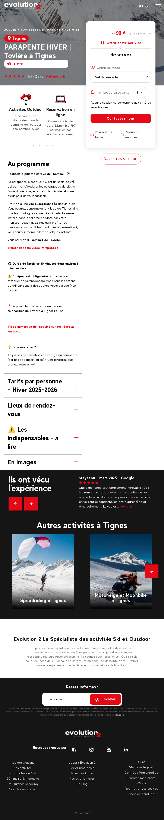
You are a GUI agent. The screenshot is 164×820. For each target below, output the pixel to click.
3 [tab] (46, 146)
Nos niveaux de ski (22, 789)
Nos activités (22, 768)
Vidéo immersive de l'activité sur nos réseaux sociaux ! (41, 329)
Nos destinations (23, 762)
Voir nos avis (56, 76)
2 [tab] (40, 146)
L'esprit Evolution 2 (82, 762)
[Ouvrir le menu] (158, 6)
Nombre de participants (110, 91)
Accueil (10, 29)
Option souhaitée (105, 67)
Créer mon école (82, 768)
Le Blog (82, 784)
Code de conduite (141, 794)
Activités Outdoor (26, 109)
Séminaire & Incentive (22, 778)
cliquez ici (119, 715)
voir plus (126, 506)
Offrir (15, 64)
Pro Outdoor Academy (23, 784)
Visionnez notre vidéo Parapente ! (33, 247)
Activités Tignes (77, 29)
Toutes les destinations (40, 29)
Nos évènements (82, 778)
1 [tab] (33, 146)
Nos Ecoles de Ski (22, 773)
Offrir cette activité (121, 43)
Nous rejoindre (82, 773)
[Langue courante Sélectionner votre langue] (143, 6)
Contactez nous (121, 118)
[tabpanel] (26, 112)
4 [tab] (53, 146)
